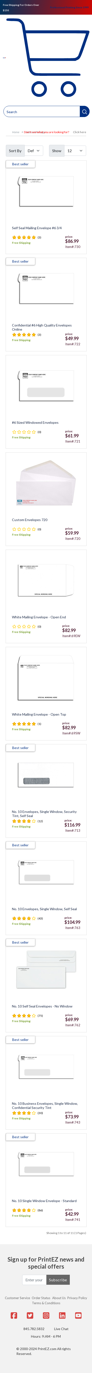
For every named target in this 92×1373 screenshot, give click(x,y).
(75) (40, 1015)
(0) (39, 432)
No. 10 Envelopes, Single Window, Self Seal (44, 909)
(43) (40, 918)
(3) (39, 237)
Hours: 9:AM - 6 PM (46, 1336)
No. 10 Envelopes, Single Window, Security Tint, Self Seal (44, 814)
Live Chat (61, 1329)
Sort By (15, 150)
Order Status (41, 1298)
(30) (40, 1113)
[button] (85, 111)
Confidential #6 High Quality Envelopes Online (42, 327)
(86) (40, 1210)
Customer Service (17, 1298)
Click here (79, 132)
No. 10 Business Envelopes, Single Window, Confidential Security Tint (45, 1106)
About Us (59, 1298)
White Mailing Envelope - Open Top (39, 714)
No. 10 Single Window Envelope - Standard (44, 1201)
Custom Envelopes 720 (29, 520)
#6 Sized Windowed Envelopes (35, 423)
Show (56, 150)
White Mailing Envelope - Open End (39, 617)
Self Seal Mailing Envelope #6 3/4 (37, 228)
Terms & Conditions (46, 1303)
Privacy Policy (77, 1298)
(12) (40, 821)
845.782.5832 (33, 1329)
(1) (39, 724)
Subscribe (58, 1279)
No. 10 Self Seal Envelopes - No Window (42, 1006)
